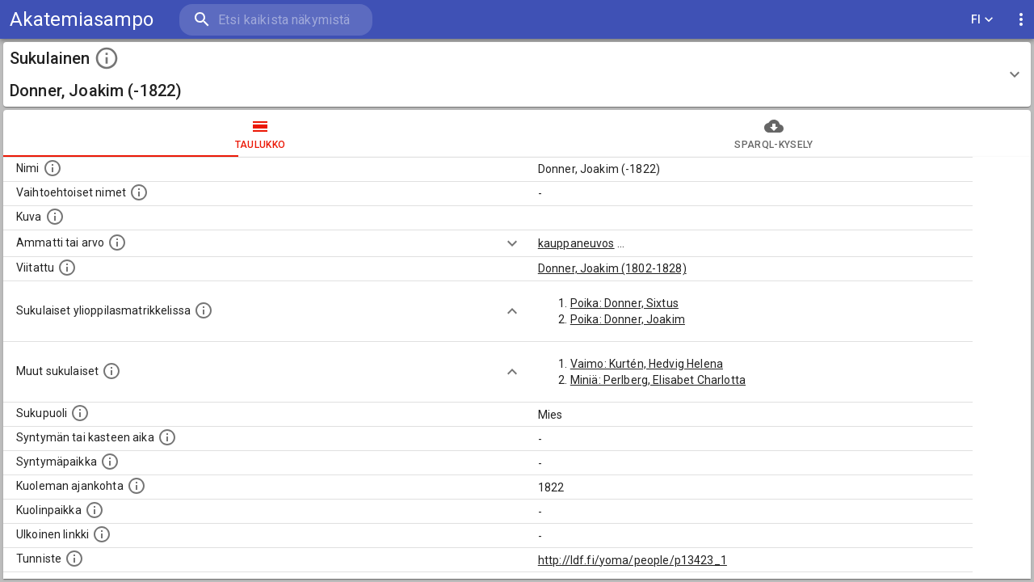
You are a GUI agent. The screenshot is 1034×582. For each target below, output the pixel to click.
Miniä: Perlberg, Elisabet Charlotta (658, 379)
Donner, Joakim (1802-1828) (612, 268)
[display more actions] (1021, 20)
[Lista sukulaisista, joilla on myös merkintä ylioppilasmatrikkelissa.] (203, 310)
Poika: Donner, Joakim (627, 319)
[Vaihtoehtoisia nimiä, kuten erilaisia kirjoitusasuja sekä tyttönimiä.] (139, 192)
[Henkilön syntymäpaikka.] (110, 461)
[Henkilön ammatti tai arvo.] (117, 242)
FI (982, 20)
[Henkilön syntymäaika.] (167, 437)
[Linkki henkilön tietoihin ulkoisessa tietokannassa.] (102, 534)
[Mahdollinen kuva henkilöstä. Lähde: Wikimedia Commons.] (55, 217)
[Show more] (512, 243)
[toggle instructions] (107, 58)
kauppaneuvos (576, 243)
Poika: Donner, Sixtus (624, 303)
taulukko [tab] (260, 133)
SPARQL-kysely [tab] (774, 133)
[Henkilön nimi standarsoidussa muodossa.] (52, 168)
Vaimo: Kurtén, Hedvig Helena (646, 363)
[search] (274, 20)
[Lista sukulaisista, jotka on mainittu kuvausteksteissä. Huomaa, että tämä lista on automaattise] (111, 371)
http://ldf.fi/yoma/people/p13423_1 (632, 560)
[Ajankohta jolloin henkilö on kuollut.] (136, 486)
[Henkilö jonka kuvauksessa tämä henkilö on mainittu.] (67, 267)
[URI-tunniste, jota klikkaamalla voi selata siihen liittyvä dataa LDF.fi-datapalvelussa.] (74, 558)
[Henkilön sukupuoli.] (80, 413)
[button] (517, 74)
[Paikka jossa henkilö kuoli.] (94, 510)
